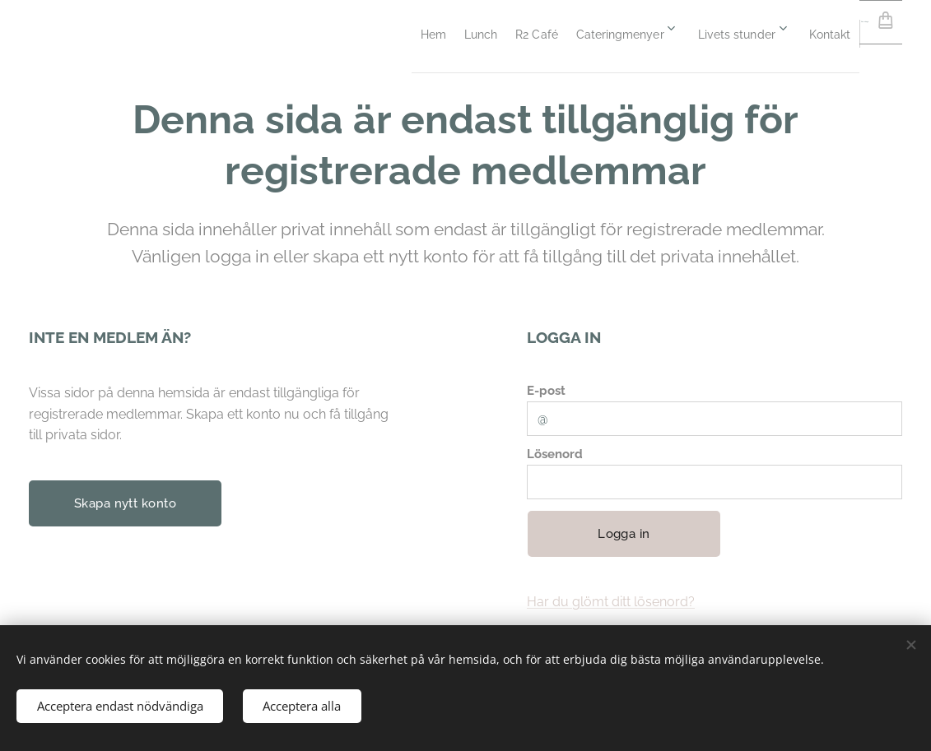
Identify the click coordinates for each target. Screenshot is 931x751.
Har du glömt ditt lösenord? (611, 602)
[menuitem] (286, 33)
